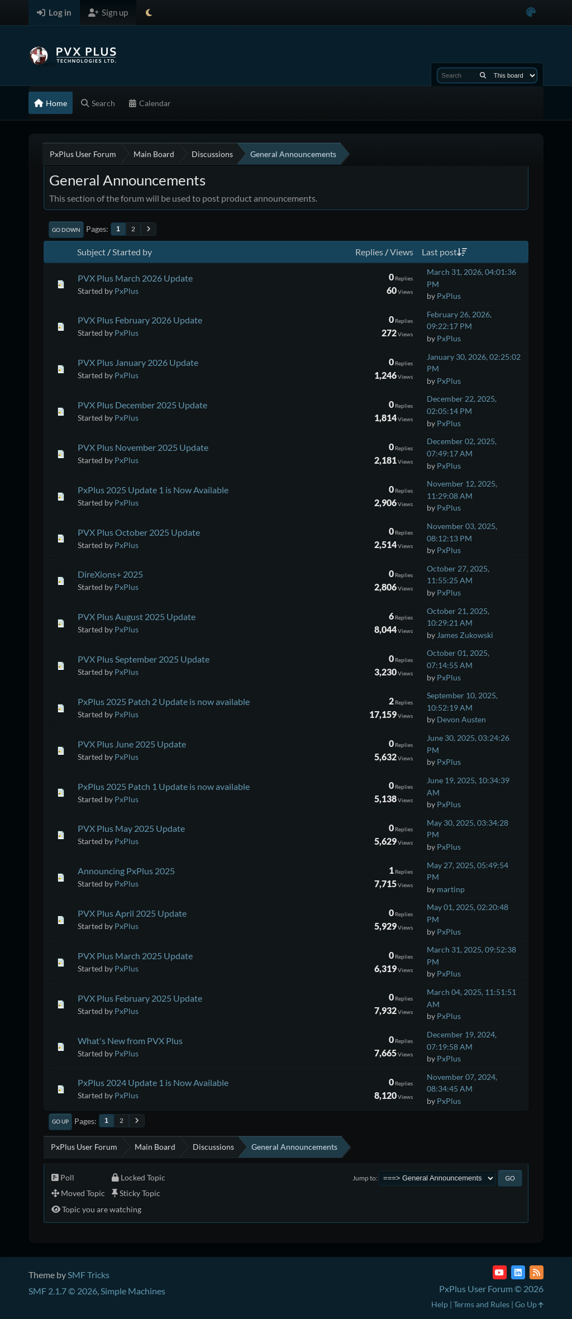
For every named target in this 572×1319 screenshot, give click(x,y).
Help (439, 1304)
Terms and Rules (481, 1304)
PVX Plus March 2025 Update (135, 955)
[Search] (483, 75)
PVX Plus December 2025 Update (142, 404)
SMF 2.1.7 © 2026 (62, 1290)
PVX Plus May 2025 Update (131, 828)
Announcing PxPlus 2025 (126, 870)
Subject (91, 251)
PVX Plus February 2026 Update (140, 320)
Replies (369, 251)
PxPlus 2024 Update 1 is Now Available (153, 1082)
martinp (451, 889)
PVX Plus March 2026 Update (135, 278)
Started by (132, 251)
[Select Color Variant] (531, 12)
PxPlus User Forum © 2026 (491, 1288)
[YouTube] (500, 1272)
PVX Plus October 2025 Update (139, 532)
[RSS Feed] (537, 1272)
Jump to (364, 1178)
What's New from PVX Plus (130, 1040)
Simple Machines (133, 1290)
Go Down (66, 229)
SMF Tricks (88, 1274)
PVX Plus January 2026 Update (138, 362)
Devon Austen (461, 719)
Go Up (60, 1121)
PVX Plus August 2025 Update (137, 616)
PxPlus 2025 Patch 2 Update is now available (164, 701)
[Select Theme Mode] (148, 12)
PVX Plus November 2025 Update (143, 447)
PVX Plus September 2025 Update (143, 659)
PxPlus (127, 291)
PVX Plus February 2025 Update (140, 998)
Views (401, 251)
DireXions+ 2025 (110, 574)
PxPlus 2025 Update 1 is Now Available (153, 489)
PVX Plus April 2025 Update (132, 913)
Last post (444, 251)
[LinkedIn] (518, 1272)
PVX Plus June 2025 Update (132, 744)
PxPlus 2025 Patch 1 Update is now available (164, 786)
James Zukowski (465, 635)
